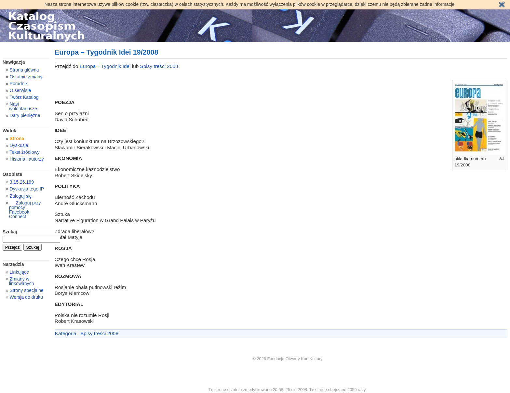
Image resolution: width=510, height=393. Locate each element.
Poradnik (19, 83)
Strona (17, 138)
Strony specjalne (27, 290)
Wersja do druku (26, 297)
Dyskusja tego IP (27, 188)
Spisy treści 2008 (159, 66)
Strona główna (24, 69)
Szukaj (10, 231)
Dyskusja (19, 145)
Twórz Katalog (23, 97)
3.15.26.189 (22, 182)
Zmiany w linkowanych (21, 281)
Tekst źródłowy (24, 152)
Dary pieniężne (25, 115)
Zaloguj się (21, 196)
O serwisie (20, 90)
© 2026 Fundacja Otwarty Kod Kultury (288, 358)
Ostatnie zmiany (26, 76)
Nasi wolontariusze (23, 106)
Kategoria (65, 333)
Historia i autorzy (27, 159)
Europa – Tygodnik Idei (106, 66)
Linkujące (19, 272)
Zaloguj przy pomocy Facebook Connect (25, 209)
